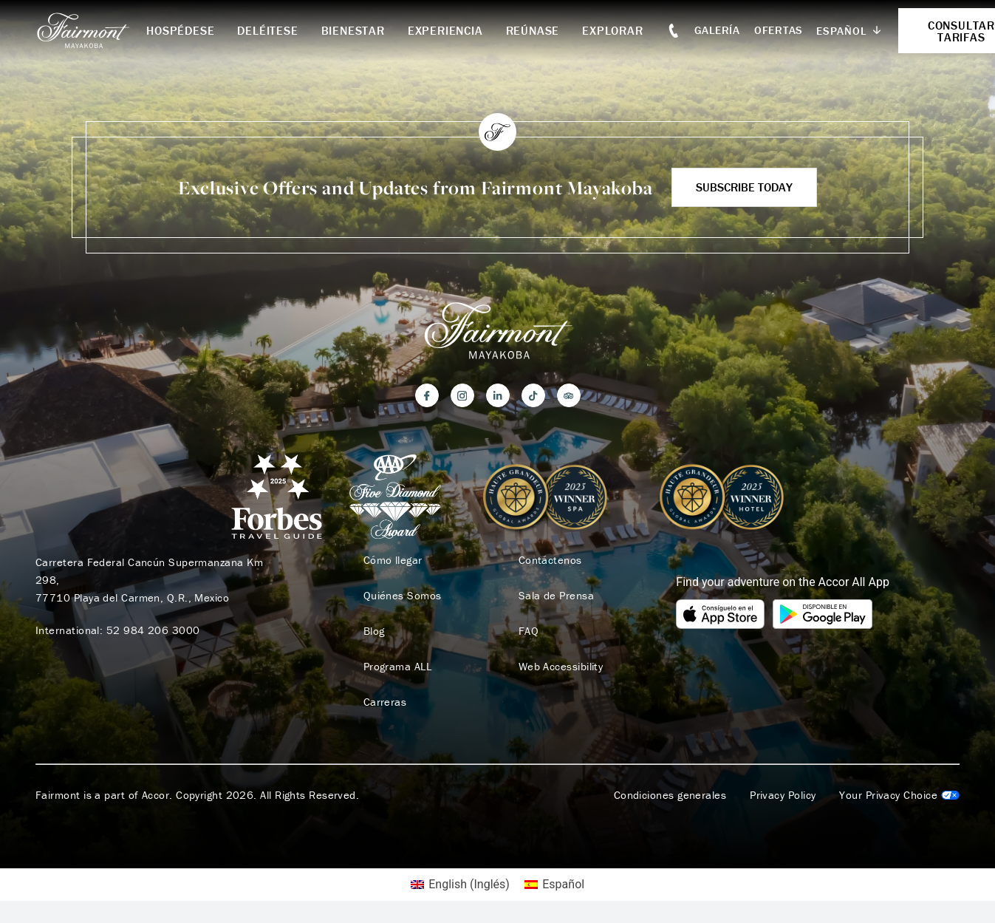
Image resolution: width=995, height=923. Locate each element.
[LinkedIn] (498, 395)
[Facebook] (427, 395)
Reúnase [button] (533, 30)
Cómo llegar (393, 560)
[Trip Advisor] (569, 395)
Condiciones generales (670, 795)
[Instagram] (462, 395)
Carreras (385, 702)
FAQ (528, 631)
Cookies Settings (899, 795)
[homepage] (90, 30)
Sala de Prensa (556, 595)
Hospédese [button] (180, 30)
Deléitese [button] (267, 30)
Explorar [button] (612, 30)
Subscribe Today (744, 187)
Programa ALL (397, 666)
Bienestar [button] (353, 30)
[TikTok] (533, 395)
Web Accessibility (561, 666)
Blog (374, 631)
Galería (717, 30)
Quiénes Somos (402, 595)
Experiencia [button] (445, 30)
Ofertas (778, 30)
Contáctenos (550, 560)
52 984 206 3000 (153, 630)
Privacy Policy (783, 795)
